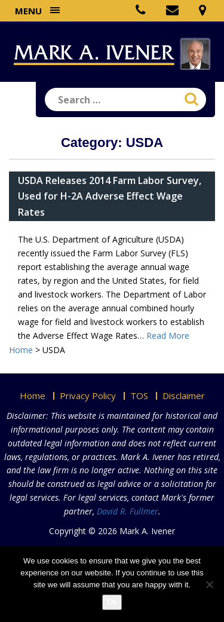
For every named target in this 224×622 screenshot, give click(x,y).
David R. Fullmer (127, 511)
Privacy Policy (88, 396)
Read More (167, 335)
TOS (139, 396)
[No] (209, 584)
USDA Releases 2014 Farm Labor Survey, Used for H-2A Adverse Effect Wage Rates (109, 196)
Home (32, 396)
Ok (112, 602)
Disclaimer (183, 396)
